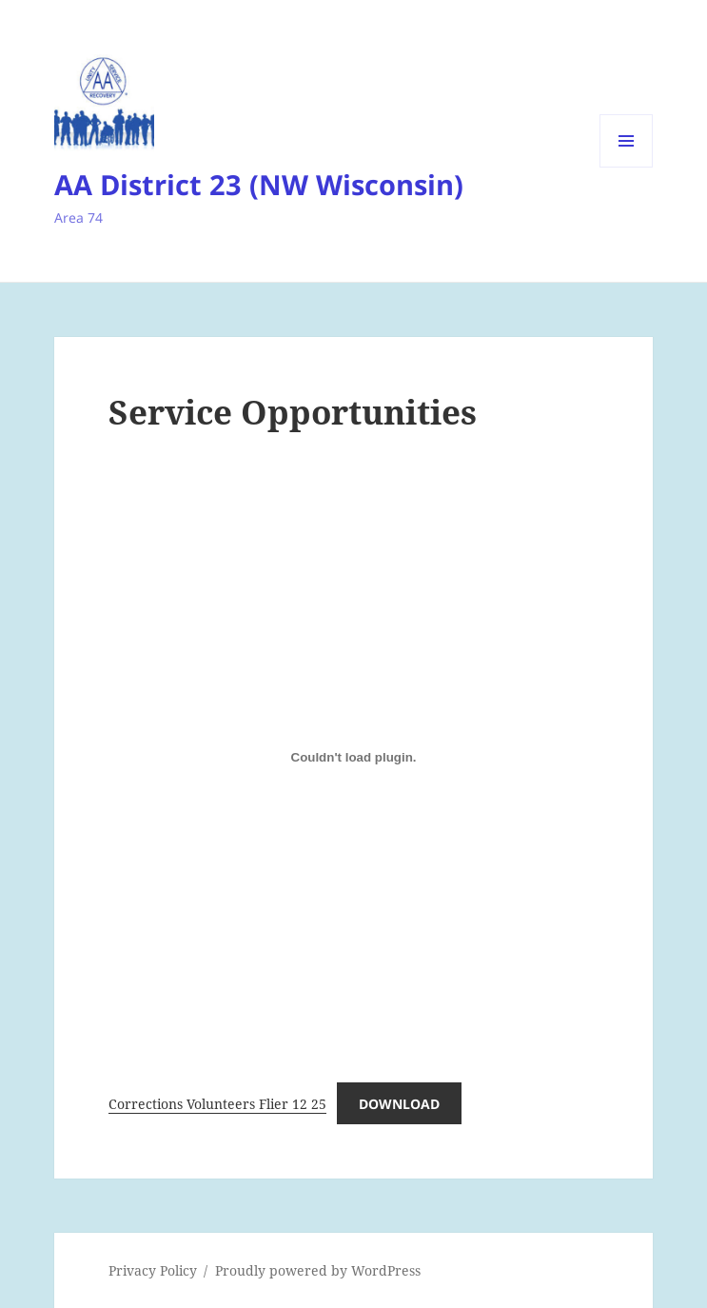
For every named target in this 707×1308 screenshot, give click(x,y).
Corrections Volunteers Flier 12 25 (217, 1104)
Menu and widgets (626, 167)
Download (399, 1104)
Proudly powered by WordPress (318, 1270)
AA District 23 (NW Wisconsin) (258, 184)
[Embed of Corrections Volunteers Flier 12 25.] (353, 757)
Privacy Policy (152, 1270)
